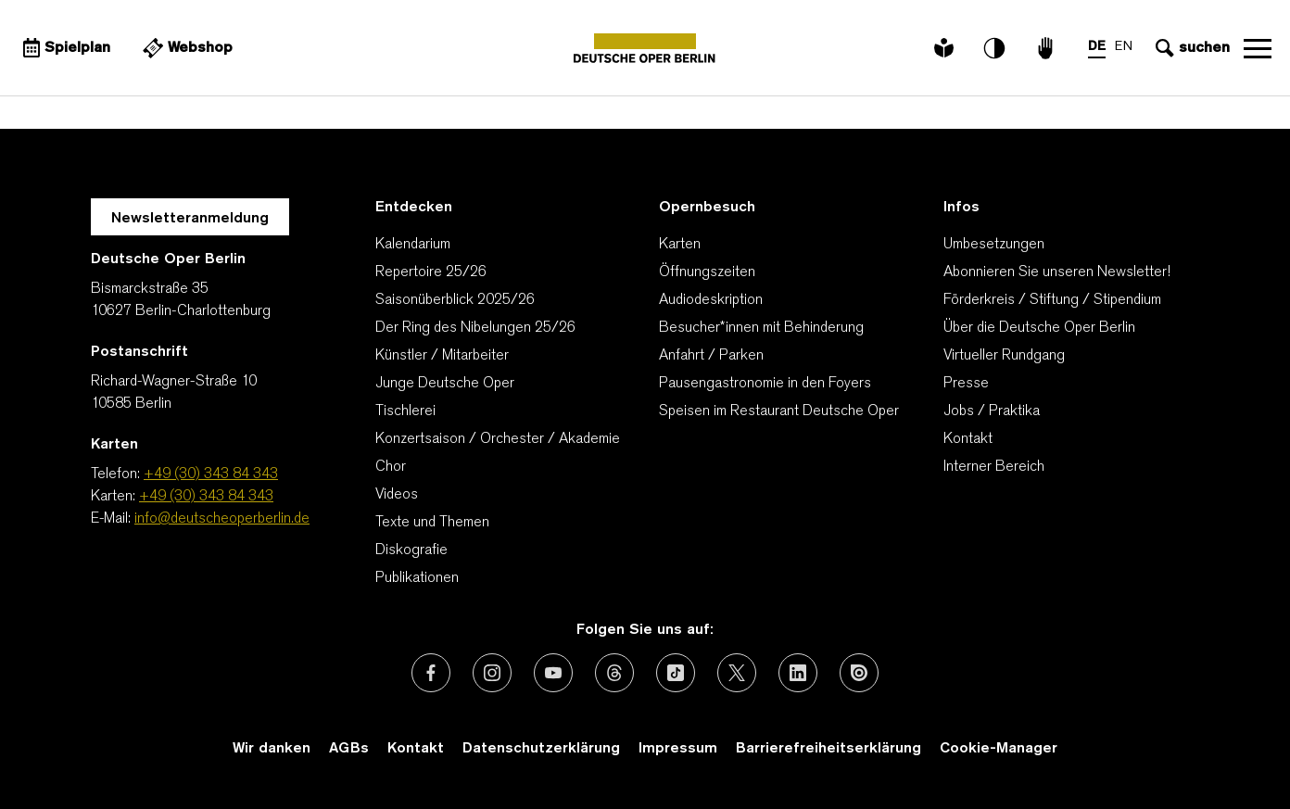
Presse (966, 383)
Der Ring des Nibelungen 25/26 (475, 328)
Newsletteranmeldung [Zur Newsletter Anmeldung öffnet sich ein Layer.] (190, 218)
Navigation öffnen (1257, 48)
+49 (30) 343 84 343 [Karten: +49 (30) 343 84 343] (206, 496)
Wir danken (271, 748)
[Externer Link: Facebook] (430, 672)
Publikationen (417, 578)
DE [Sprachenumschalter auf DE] (1097, 47)
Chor (390, 467)
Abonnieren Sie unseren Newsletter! (1056, 272)
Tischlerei (405, 411)
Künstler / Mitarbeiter (442, 355)
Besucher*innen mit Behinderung (761, 328)
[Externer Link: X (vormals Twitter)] (736, 672)
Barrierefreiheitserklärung (828, 748)
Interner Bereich (993, 467)
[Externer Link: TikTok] (675, 672)
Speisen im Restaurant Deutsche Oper (779, 411)
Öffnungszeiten (707, 272)
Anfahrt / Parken (711, 355)
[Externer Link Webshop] (185, 48)
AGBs (349, 748)
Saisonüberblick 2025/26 (455, 300)
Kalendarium (412, 244)
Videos (396, 494)
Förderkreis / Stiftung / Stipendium (1052, 300)
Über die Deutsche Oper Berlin (1039, 328)
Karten (680, 244)
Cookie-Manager (998, 748)
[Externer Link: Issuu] (859, 672)
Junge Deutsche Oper (444, 383)
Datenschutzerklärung (541, 748)
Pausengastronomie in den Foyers (765, 383)
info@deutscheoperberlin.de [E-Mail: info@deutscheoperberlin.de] (222, 519)
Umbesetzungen (993, 244)
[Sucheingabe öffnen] (1190, 48)
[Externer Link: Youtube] (553, 672)
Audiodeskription (711, 300)
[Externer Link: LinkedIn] (797, 672)
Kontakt (968, 439)
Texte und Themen (432, 522)
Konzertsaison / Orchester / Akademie (497, 439)
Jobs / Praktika (991, 411)
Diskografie (411, 550)
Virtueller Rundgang (1004, 355)
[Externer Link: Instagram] (492, 672)
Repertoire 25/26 (431, 272)
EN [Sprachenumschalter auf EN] (1123, 47)
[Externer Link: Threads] (614, 672)
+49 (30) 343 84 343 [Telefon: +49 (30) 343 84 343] (211, 474)
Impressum (678, 748)
